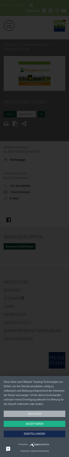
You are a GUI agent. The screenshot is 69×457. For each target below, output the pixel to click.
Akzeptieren (34, 424)
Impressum (25, 451)
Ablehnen (34, 413)
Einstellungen (34, 433)
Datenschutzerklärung (40, 451)
